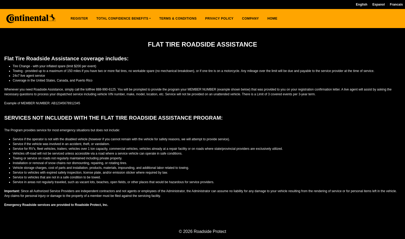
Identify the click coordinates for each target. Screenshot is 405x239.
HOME (272, 18)
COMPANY (250, 18)
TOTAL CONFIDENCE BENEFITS (122, 18)
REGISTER (79, 18)
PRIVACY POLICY (219, 18)
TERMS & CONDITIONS (178, 18)
